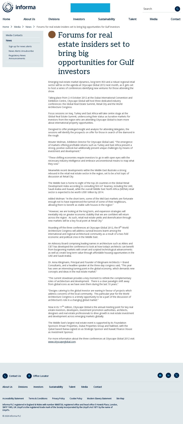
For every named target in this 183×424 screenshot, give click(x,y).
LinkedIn (169, 376)
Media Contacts (14, 35)
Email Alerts (160, 376)
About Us (29, 19)
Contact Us (15, 376)
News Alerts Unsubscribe (21, 50)
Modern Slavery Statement (99, 398)
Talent (132, 19)
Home (6, 19)
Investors (79, 19)
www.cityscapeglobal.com (62, 341)
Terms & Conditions (38, 398)
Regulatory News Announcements (17, 57)
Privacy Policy (58, 398)
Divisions (54, 19)
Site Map (120, 398)
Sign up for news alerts (20, 46)
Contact (175, 19)
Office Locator (41, 376)
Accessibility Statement (13, 398)
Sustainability (106, 19)
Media (153, 19)
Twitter (177, 376)
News (29, 26)
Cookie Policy (76, 398)
